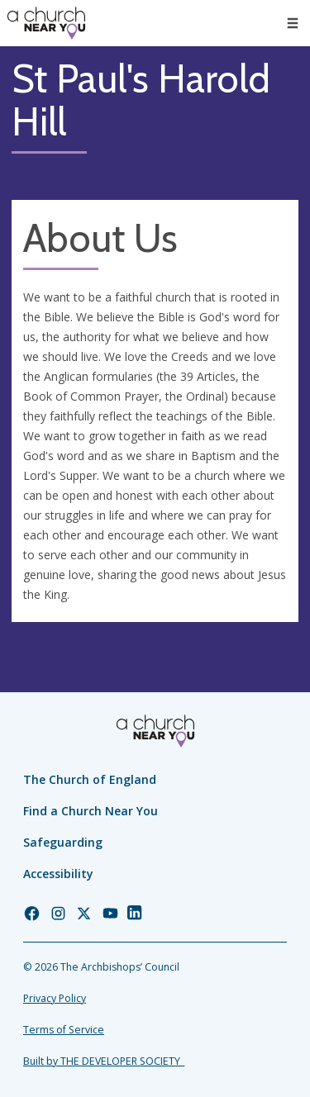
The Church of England (89, 779)
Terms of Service (63, 1030)
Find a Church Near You (90, 811)
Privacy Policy (54, 998)
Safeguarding (63, 842)
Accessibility (58, 873)
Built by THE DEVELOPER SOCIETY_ (103, 1061)
